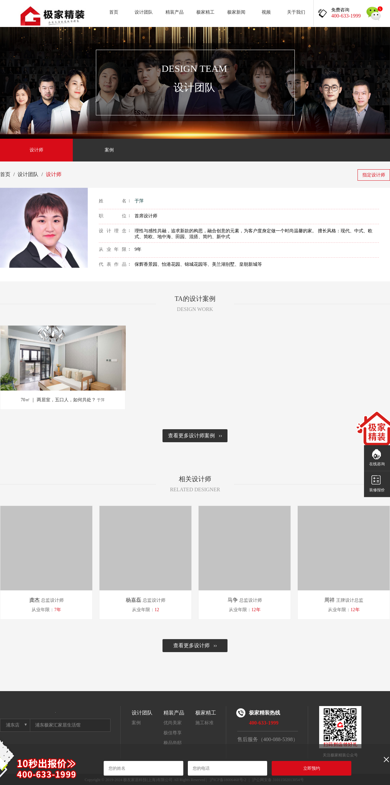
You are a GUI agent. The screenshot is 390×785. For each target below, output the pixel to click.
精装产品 (174, 12)
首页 (113, 12)
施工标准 (204, 722)
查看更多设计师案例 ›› (195, 435)
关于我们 (296, 12)
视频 (266, 12)
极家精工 (205, 12)
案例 (109, 150)
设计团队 (144, 12)
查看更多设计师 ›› (195, 645)
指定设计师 (373, 175)
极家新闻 (236, 12)
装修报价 (377, 490)
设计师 (36, 150)
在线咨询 (377, 464)
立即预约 (311, 768)
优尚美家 (172, 722)
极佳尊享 (172, 732)
